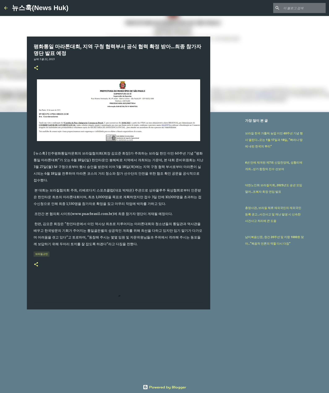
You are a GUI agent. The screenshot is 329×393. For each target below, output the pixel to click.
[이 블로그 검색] (304, 8)
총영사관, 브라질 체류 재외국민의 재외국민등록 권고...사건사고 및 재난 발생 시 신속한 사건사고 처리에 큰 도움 (273, 214)
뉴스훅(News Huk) (40, 8)
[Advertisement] (118, 345)
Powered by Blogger (164, 387)
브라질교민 (41, 254)
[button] (36, 68)
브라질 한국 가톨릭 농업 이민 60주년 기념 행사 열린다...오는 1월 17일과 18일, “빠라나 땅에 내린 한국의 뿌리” (274, 140)
